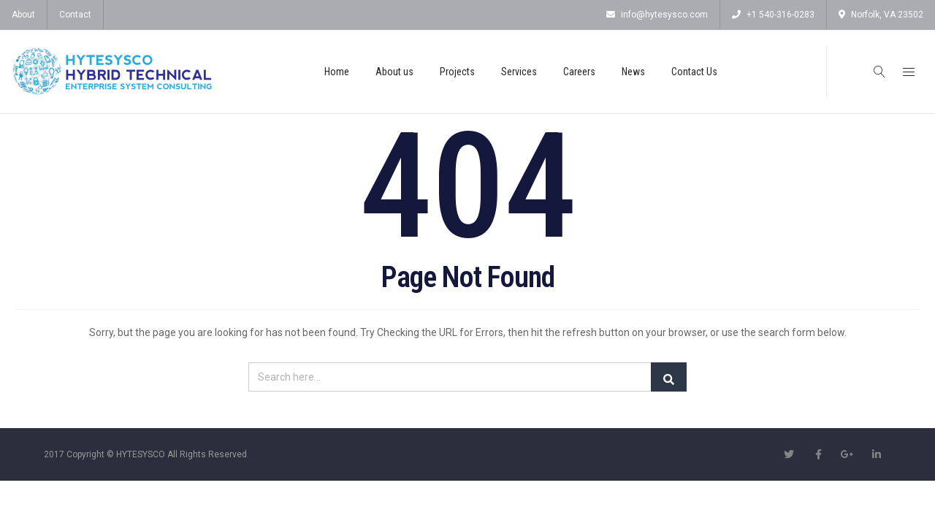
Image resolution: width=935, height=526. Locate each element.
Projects (457, 71)
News (633, 71)
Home (336, 71)
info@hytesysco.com (657, 14)
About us (394, 71)
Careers (579, 71)
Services (519, 71)
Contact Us (694, 71)
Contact (75, 14)
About (23, 14)
